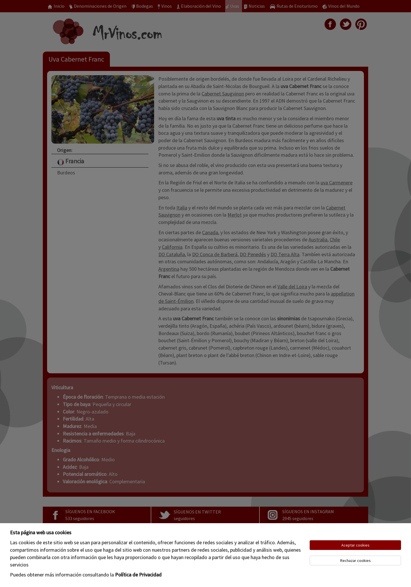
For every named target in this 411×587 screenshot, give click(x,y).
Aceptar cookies (355, 545)
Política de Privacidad (138, 574)
